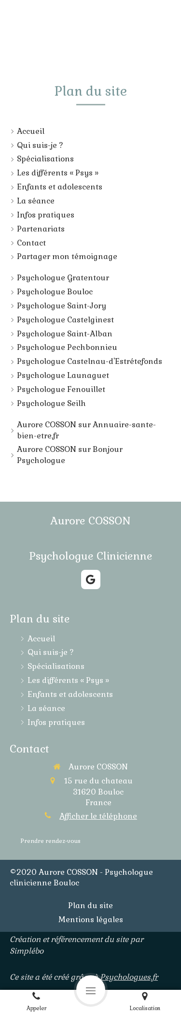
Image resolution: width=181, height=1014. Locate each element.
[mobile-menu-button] (91, 990)
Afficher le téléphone (98, 816)
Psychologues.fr (129, 977)
